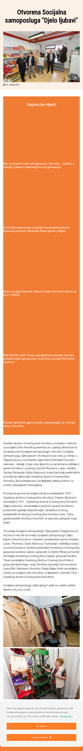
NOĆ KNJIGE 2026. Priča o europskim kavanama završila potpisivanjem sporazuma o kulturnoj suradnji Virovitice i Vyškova (39, 359)
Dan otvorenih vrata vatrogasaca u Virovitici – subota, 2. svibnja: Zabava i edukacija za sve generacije (39, 165)
